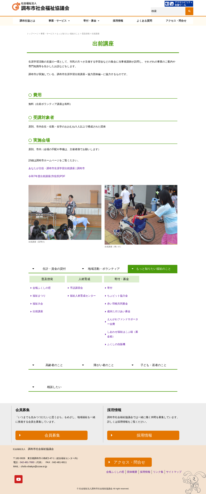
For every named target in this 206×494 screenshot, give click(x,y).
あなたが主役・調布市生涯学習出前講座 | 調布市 (56, 168)
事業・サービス (59, 20)
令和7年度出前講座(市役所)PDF (46, 176)
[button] (53, 269)
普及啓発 (86, 34)
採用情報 (118, 20)
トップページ (32, 34)
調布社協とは (27, 20)
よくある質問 (144, 20)
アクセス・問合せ (176, 20)
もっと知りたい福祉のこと (68, 34)
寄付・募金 (91, 20)
